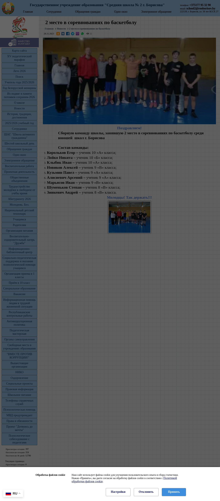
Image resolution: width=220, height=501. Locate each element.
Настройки (118, 491)
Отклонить (146, 491)
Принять (174, 491)
